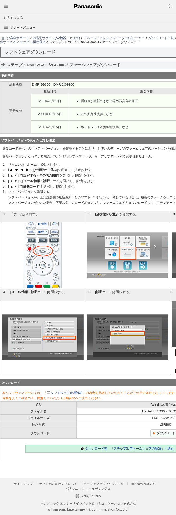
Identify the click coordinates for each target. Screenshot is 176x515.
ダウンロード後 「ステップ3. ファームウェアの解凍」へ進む (129, 448)
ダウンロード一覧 (161, 38)
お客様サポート (18, 38)
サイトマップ (23, 483)
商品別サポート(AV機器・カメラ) (56, 38)
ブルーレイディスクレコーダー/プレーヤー (114, 38)
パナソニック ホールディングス (88, 488)
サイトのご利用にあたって (58, 483)
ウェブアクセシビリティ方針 (104, 483)
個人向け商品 (13, 17)
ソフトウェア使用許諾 (66, 393)
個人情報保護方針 (143, 483)
